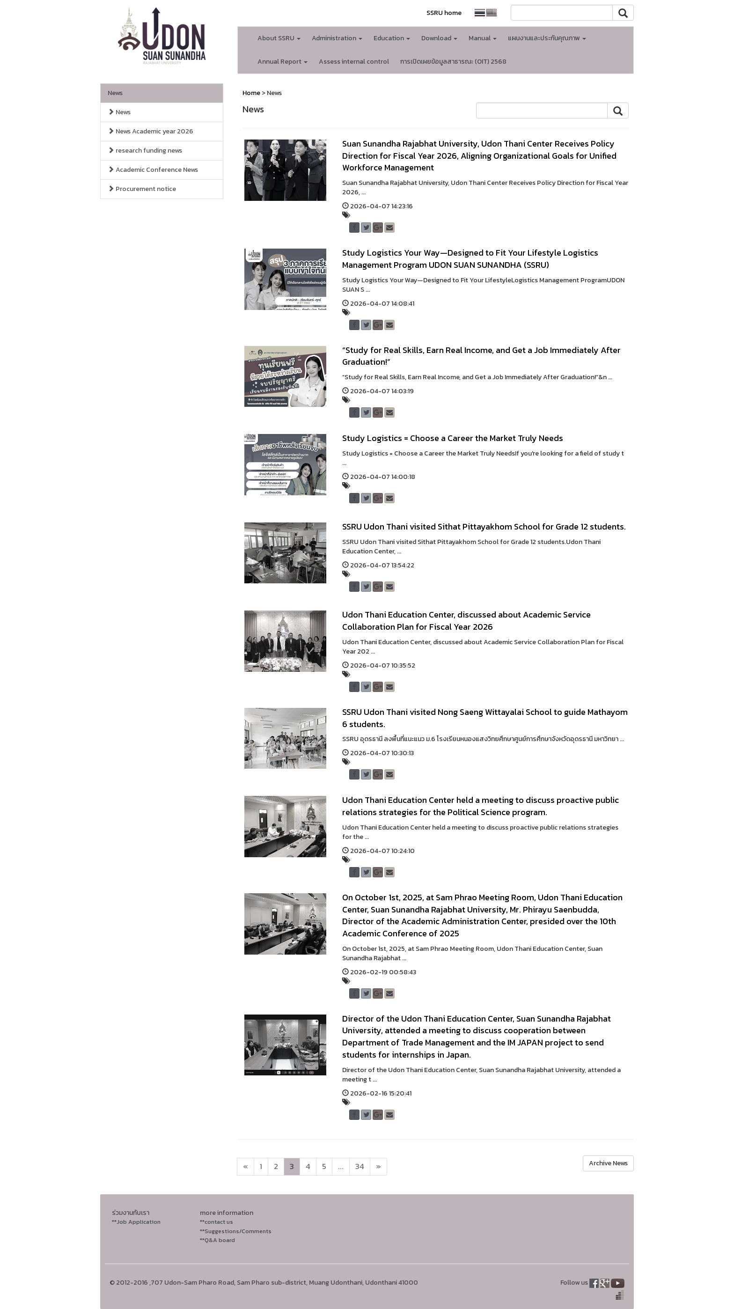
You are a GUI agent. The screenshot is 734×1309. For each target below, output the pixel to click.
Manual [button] (483, 38)
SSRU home (444, 13)
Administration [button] (337, 38)
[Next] (245, 1167)
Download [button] (439, 38)
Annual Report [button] (282, 61)
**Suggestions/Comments (236, 1231)
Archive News (608, 1163)
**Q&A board (217, 1239)
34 (359, 1166)
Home (251, 93)
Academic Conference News (153, 170)
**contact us (216, 1221)
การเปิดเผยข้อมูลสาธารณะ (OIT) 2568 (453, 61)
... (341, 1166)
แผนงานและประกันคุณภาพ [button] (547, 38)
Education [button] (392, 38)
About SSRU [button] (279, 38)
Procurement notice (142, 189)
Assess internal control (354, 61)
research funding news (145, 150)
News (115, 93)
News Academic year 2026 (150, 131)
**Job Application (136, 1221)
